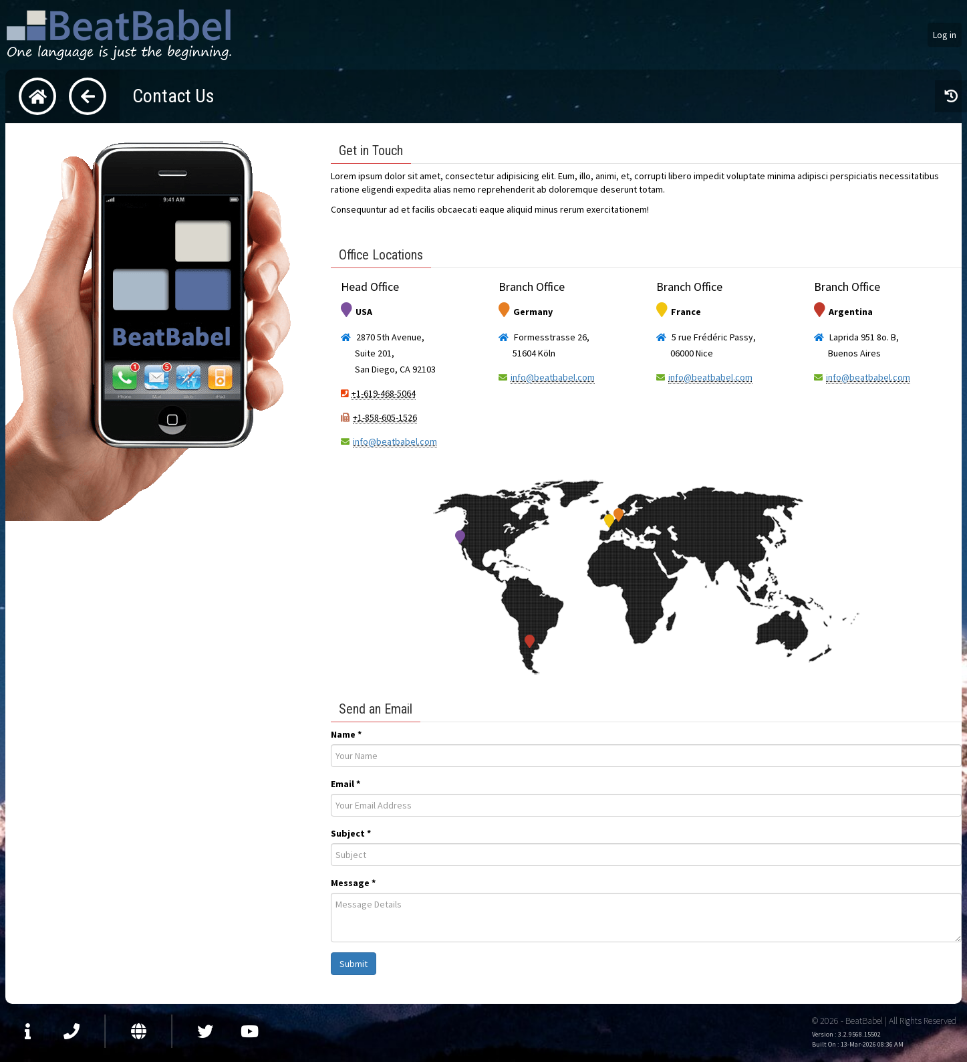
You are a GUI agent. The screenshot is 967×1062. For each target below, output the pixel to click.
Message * (353, 883)
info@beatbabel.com (395, 441)
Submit (353, 964)
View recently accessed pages (951, 96)
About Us (27, 1031)
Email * (345, 784)
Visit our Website (138, 1031)
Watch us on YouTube (249, 1031)
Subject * (351, 833)
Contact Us (71, 1031)
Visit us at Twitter (205, 1031)
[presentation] (646, 755)
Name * (346, 734)
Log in (944, 35)
